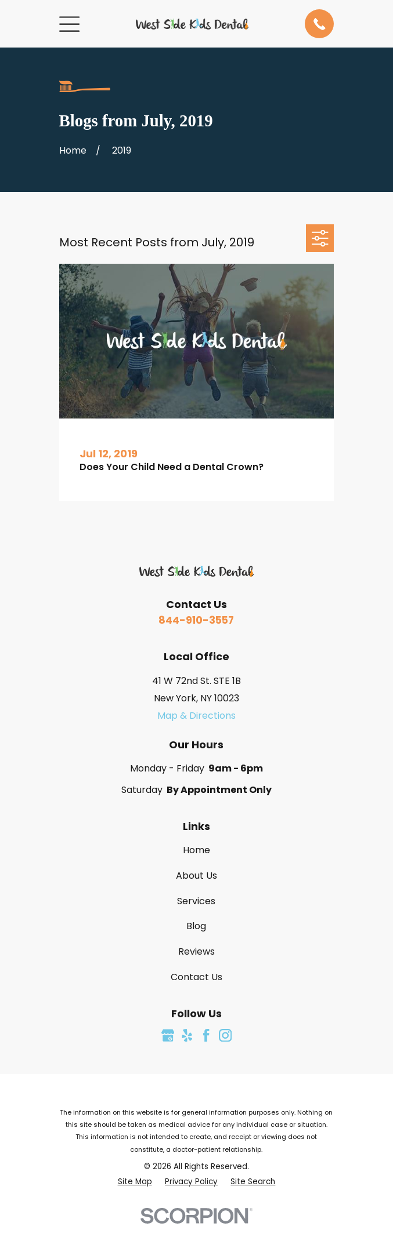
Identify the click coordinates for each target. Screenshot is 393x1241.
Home (196, 850)
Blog (196, 926)
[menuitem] (135, 1181)
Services (196, 901)
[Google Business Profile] (167, 1035)
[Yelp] (187, 1035)
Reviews (196, 951)
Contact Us (196, 977)
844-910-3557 (196, 620)
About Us (196, 875)
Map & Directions (196, 715)
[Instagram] (225, 1035)
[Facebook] (206, 1035)
